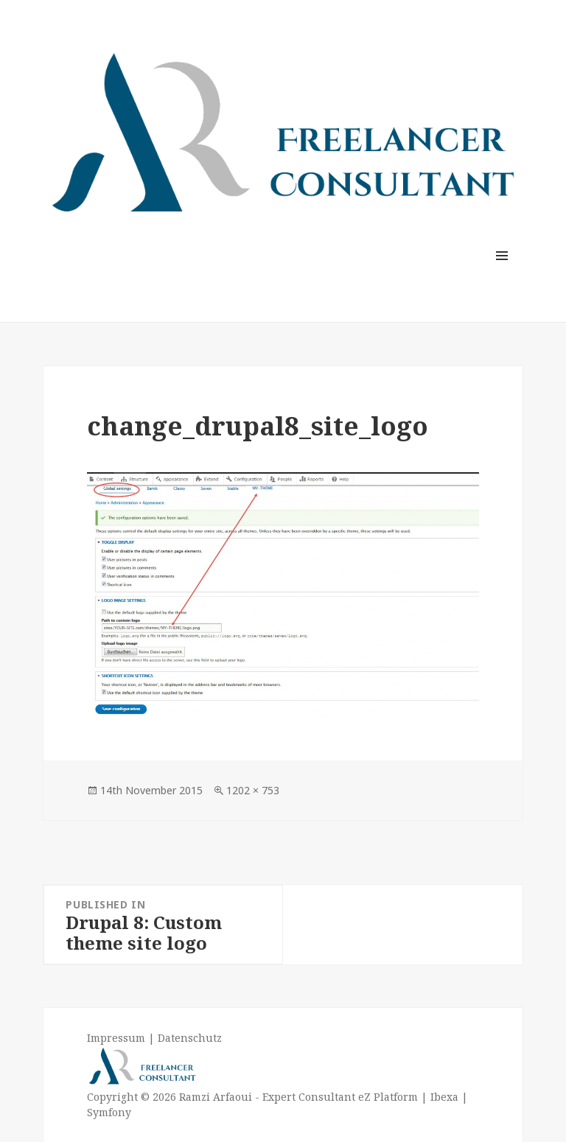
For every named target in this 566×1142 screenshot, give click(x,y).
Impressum (116, 1038)
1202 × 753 (252, 790)
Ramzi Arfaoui (214, 1097)
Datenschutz (190, 1038)
